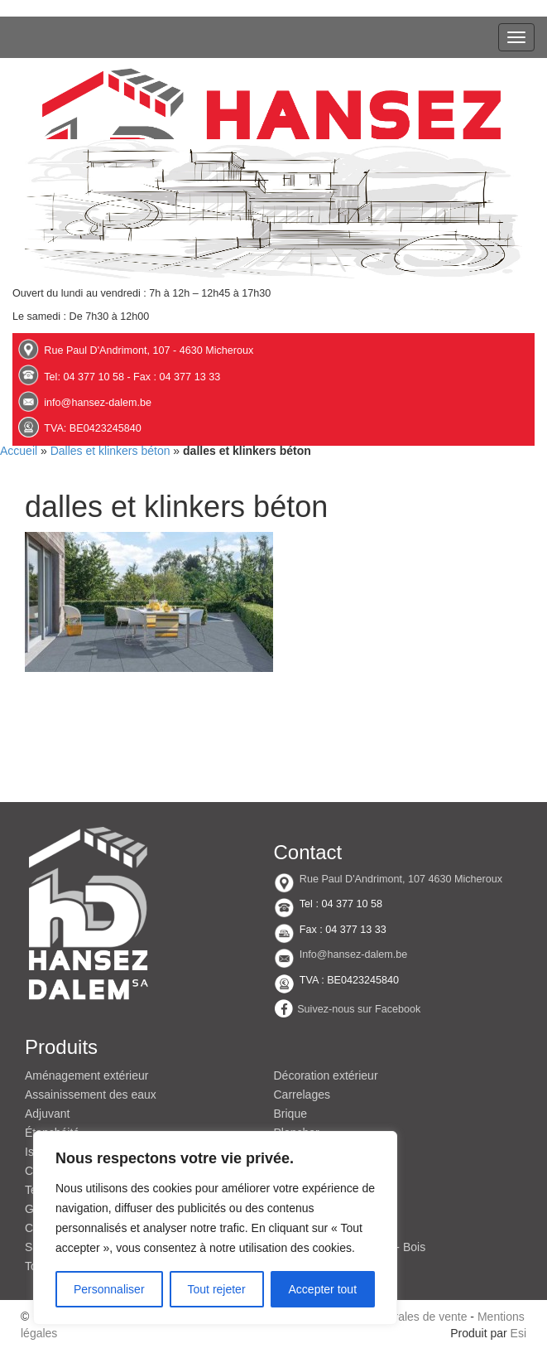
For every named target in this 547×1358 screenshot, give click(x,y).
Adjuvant (47, 1113)
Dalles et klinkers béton (110, 450)
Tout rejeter (217, 1289)
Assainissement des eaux (90, 1094)
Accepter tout (323, 1289)
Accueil (18, 450)
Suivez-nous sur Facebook (358, 1009)
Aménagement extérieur (86, 1075)
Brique (290, 1113)
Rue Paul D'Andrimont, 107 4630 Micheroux (401, 879)
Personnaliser (109, 1289)
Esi (518, 1333)
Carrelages (302, 1094)
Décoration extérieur (326, 1075)
